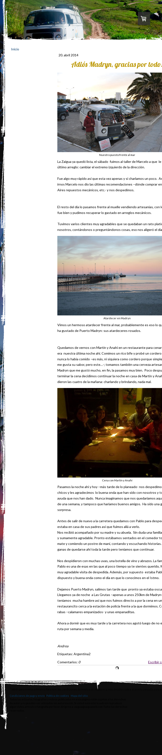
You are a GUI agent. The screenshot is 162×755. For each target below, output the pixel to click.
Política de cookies (57, 695)
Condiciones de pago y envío (27, 695)
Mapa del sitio (79, 695)
